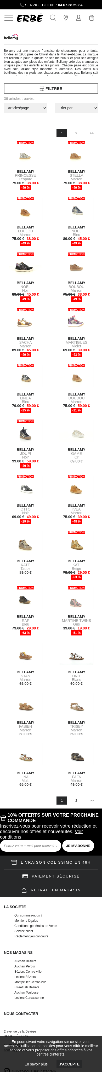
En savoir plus (36, 1064)
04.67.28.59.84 (70, 5)
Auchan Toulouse (26, 992)
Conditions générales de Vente (35, 926)
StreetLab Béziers (26, 987)
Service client (23, 931)
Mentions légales (26, 920)
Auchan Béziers (25, 961)
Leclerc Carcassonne (29, 998)
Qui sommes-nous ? (28, 915)
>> (92, 133)
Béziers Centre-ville (28, 971)
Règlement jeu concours (31, 936)
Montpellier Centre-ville (30, 982)
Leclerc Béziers (25, 977)
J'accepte (69, 1064)
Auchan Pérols (24, 966)
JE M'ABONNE (78, 846)
